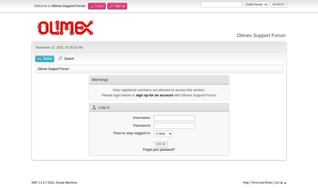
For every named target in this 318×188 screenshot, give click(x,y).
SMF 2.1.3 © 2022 (43, 182)
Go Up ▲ (281, 182)
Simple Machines (66, 182)
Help (246, 182)
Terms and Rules (261, 182)
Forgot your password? (159, 149)
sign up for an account (154, 95)
